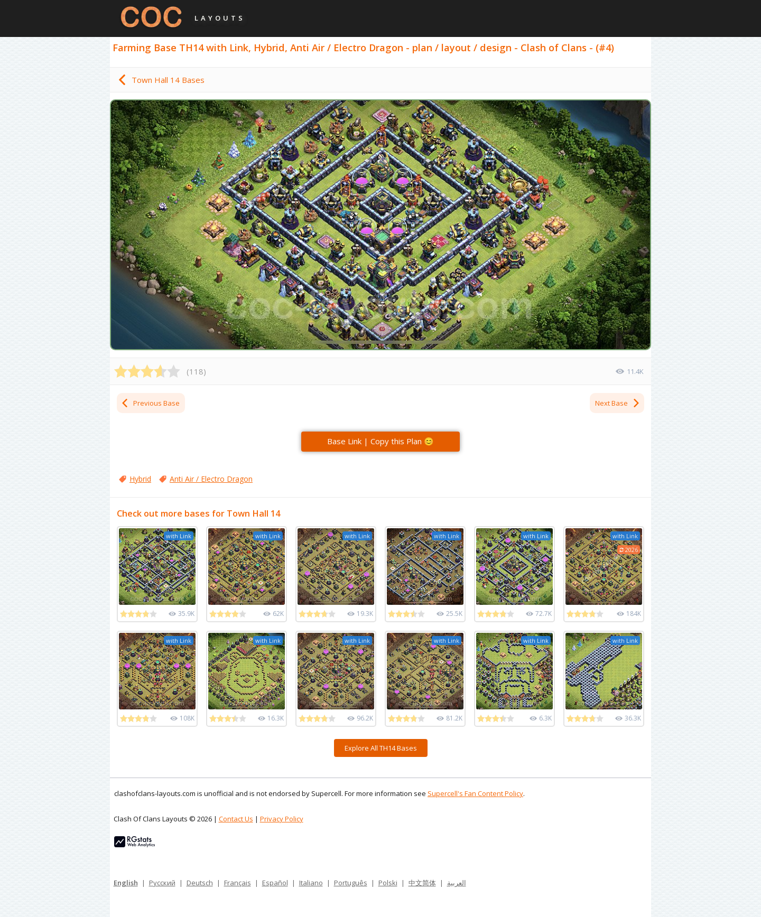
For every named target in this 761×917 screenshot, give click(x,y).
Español (275, 882)
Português (350, 882)
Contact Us (236, 819)
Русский (162, 882)
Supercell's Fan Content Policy (475, 793)
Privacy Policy (281, 819)
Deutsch (200, 882)
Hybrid (140, 479)
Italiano (311, 882)
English (126, 882)
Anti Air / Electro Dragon (211, 479)
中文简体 (422, 882)
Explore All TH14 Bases (381, 748)
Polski (387, 882)
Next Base (618, 403)
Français (237, 882)
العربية (456, 882)
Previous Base (150, 403)
